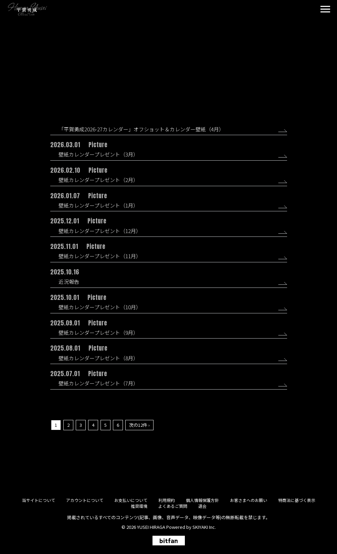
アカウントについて (84, 500)
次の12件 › (139, 425)
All (156, 77)
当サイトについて (38, 500)
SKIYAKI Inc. (204, 527)
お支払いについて (130, 500)
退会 (202, 506)
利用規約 (166, 500)
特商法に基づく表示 (296, 500)
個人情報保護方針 (202, 500)
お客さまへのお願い (248, 500)
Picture (173, 77)
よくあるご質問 (172, 506)
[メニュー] (325, 10)
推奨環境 (139, 506)
